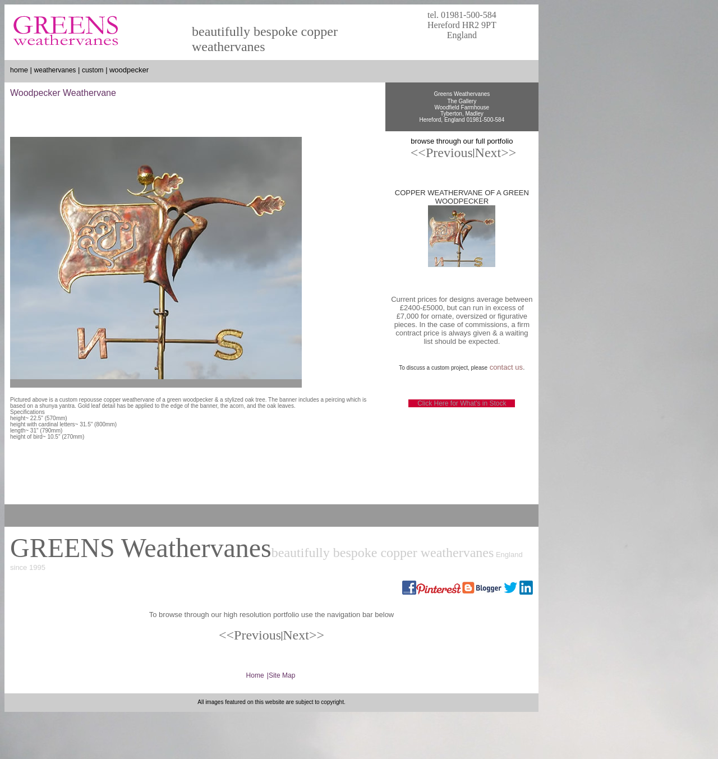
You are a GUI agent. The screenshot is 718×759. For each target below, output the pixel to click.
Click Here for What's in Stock (461, 403)
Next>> (303, 635)
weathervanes (55, 70)
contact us (506, 367)
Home (255, 675)
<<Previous (442, 152)
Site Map (282, 675)
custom (93, 70)
